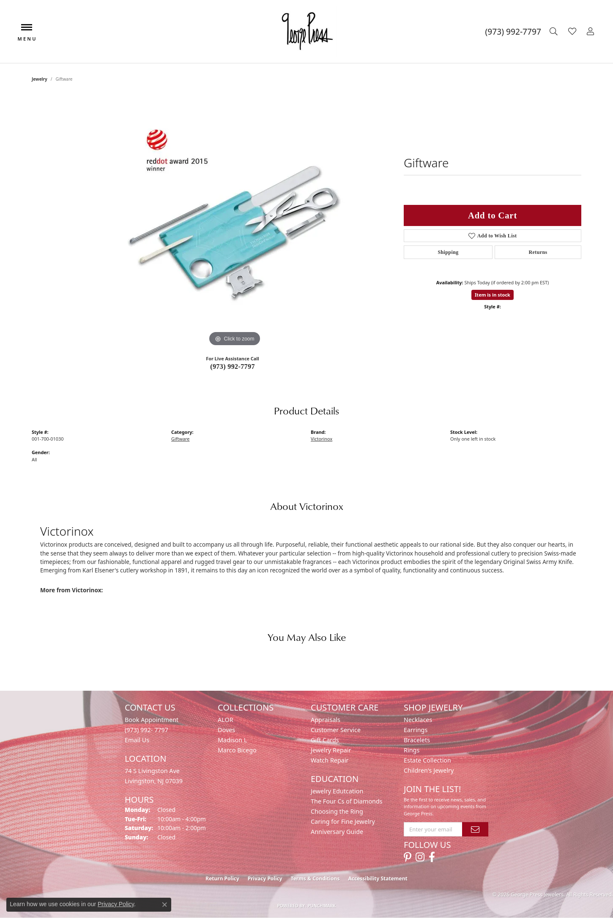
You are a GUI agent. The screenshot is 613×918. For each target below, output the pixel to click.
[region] (234, 222)
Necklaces (418, 720)
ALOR (225, 720)
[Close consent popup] (164, 904)
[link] (513, 31)
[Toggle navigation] (26, 31)
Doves (226, 730)
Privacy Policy (265, 878)
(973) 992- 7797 (146, 730)
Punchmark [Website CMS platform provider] (322, 906)
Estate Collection (427, 760)
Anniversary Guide (337, 832)
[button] (555, 31)
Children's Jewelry (429, 770)
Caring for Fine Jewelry (343, 821)
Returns (537, 252)
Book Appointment (151, 720)
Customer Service (336, 730)
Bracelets (417, 740)
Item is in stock (492, 294)
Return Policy (222, 878)
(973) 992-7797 (232, 366)
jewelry (39, 79)
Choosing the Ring (337, 811)
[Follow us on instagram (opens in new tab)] (420, 857)
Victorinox (321, 439)
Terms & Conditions (315, 878)
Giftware (180, 439)
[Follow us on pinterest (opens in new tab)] (407, 857)
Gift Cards (325, 740)
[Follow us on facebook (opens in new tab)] (432, 857)
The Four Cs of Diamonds (347, 801)
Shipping (448, 252)
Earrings (415, 730)
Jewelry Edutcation (337, 791)
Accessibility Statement (377, 878)
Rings (411, 750)
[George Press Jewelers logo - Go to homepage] (306, 31)
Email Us (137, 740)
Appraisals (325, 720)
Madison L (232, 740)
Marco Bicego (237, 750)
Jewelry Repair (331, 750)
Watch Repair (330, 760)
